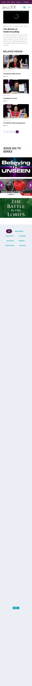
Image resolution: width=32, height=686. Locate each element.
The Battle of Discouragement (14, 123)
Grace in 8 (22, 245)
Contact (18, 2)
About (4, 2)
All (9, 231)
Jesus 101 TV (7, 70)
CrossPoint (22, 236)
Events (13, 2)
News (8, 2)
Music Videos (10, 245)
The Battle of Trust (10, 98)
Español (26, 2)
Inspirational (19, 231)
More (16, 608)
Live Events (10, 240)
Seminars (22, 240)
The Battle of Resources (12, 74)
